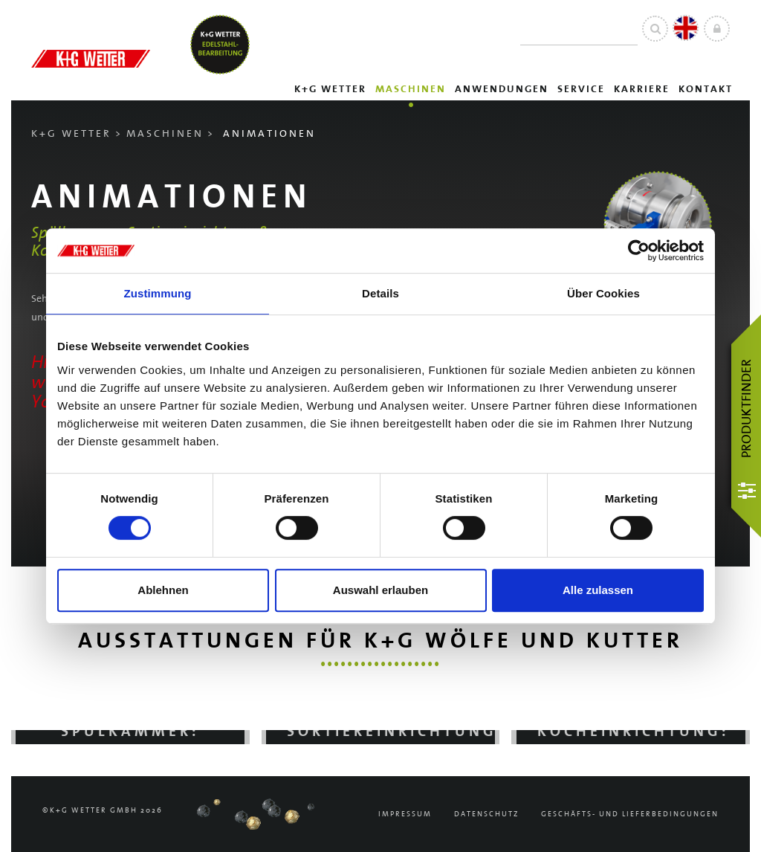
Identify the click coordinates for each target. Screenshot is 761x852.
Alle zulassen (598, 590)
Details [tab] (380, 293)
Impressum (405, 814)
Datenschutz (486, 814)
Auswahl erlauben (380, 590)
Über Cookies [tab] (603, 293)
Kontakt (706, 89)
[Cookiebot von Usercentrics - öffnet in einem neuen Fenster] (639, 250)
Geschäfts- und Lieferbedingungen (630, 814)
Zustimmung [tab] (158, 293)
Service (581, 89)
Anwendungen (501, 89)
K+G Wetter (330, 89)
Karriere (642, 89)
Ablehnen (162, 590)
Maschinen (410, 89)
